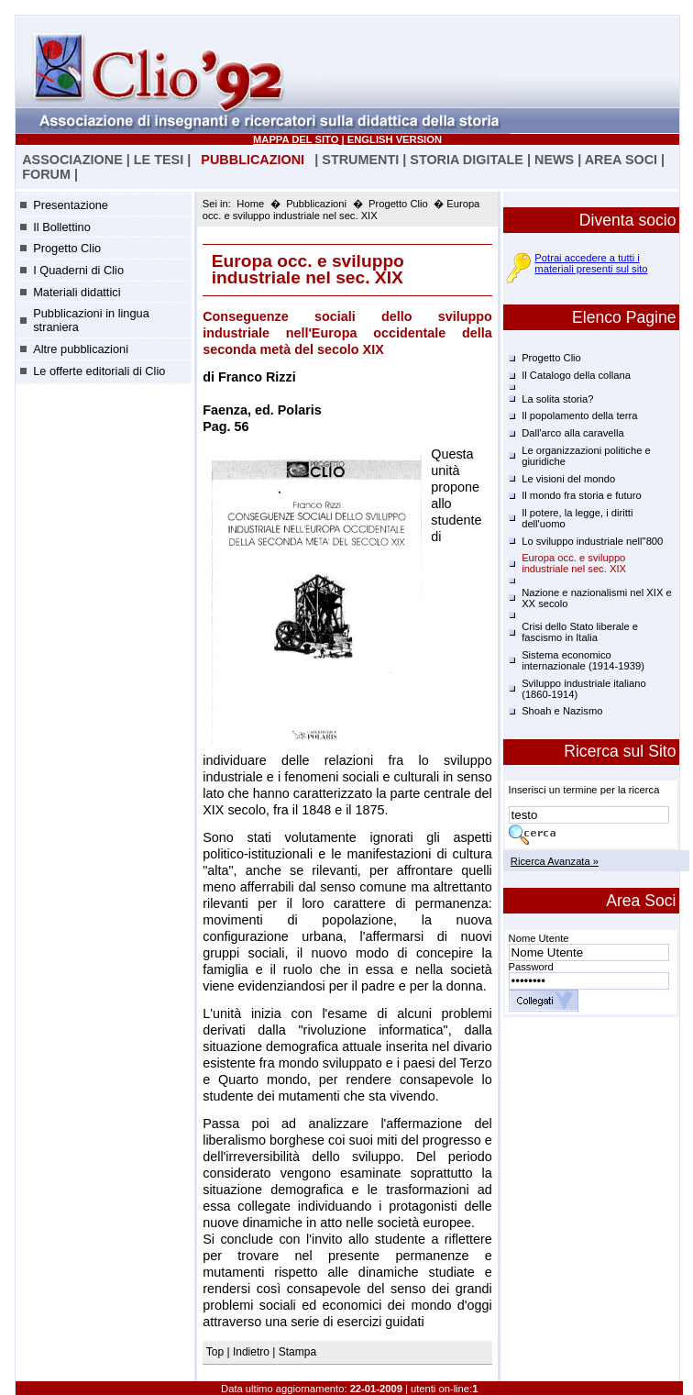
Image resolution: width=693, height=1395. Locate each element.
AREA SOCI (621, 159)
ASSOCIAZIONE (72, 159)
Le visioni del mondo (568, 478)
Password (531, 966)
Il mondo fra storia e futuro (582, 495)
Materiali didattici (76, 292)
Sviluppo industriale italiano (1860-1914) (584, 689)
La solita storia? (557, 398)
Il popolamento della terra (579, 415)
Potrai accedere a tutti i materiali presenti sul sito (590, 263)
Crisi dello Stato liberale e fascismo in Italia (580, 632)
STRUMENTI (360, 159)
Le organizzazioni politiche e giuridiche (586, 456)
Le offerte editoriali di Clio (99, 371)
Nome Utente (539, 938)
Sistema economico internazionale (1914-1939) (583, 660)
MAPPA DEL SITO (295, 139)
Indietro (251, 1351)
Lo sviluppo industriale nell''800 (592, 541)
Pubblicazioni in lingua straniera (91, 320)
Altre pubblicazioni (80, 349)
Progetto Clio (67, 248)
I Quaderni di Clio (78, 270)
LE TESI (158, 159)
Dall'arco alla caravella (573, 432)
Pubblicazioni (316, 203)
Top (216, 1351)
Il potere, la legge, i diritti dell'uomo (577, 518)
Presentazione (70, 205)
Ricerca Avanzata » (555, 861)
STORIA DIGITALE (466, 159)
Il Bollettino (62, 227)
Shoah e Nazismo (562, 710)
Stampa (297, 1351)
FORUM (46, 174)
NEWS (554, 159)
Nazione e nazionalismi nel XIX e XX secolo (597, 598)
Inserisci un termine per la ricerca (584, 789)
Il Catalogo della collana (576, 375)
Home (250, 203)
